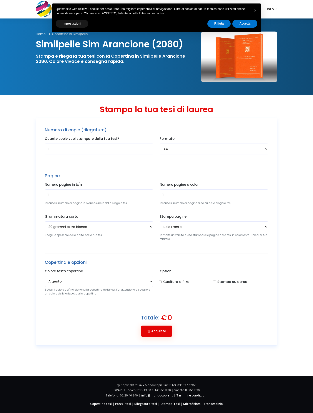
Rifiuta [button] (219, 401)
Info (272, 9)
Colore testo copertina (64, 271)
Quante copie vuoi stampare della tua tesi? (82, 138)
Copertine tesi (193, 9)
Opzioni (166, 271)
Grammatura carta (61, 216)
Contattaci (251, 9)
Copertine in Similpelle (70, 34)
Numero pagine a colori (180, 184)
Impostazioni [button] (72, 401)
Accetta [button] (244, 401)
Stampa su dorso (232, 281)
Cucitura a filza (176, 281)
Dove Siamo (225, 9)
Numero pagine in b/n (63, 184)
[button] (255, 388)
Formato (167, 138)
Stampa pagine (173, 216)
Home (168, 9)
